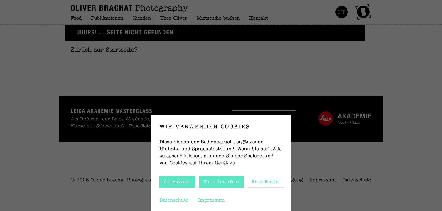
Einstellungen (266, 182)
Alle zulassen (177, 182)
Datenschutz (173, 200)
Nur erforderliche (221, 182)
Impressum (211, 200)
